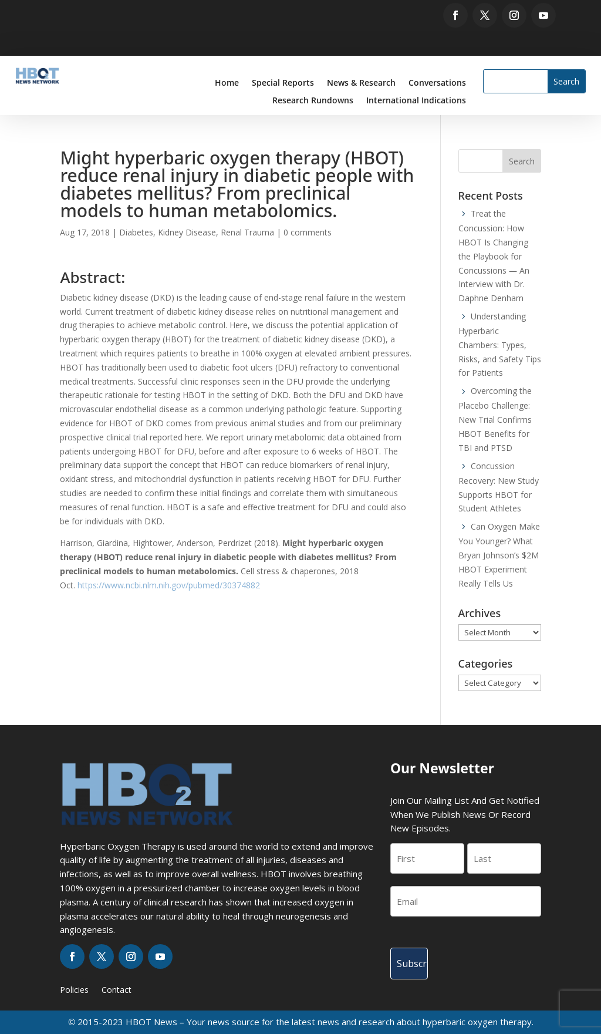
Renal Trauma (247, 232)
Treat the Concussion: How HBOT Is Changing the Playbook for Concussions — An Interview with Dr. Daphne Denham (493, 256)
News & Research (361, 83)
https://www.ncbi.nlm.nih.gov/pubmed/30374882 (168, 585)
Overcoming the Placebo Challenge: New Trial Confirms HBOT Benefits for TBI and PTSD (495, 419)
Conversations (437, 83)
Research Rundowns (312, 101)
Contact (116, 990)
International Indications (416, 101)
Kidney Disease (187, 232)
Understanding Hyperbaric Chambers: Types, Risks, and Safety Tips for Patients (499, 345)
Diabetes (136, 232)
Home (227, 83)
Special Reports (283, 83)
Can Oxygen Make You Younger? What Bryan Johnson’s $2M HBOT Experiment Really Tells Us (499, 555)
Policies (74, 990)
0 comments (307, 232)
